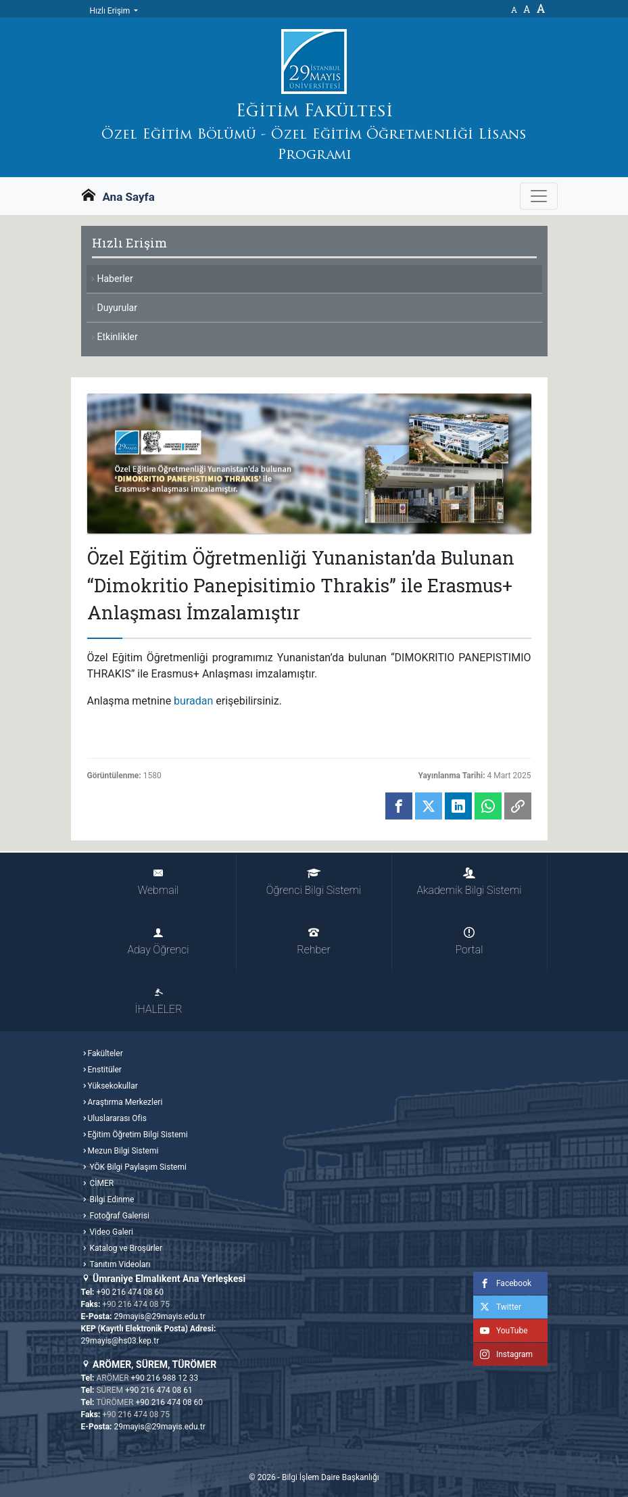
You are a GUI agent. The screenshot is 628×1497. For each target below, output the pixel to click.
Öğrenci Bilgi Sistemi (313, 882)
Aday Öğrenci (158, 941)
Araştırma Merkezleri (125, 1102)
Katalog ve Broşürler (125, 1248)
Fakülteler (105, 1053)
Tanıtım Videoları (119, 1264)
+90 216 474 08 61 (159, 1390)
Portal (469, 941)
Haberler (115, 278)
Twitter (497, 1307)
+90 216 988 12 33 (165, 1378)
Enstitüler (105, 1069)
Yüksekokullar (113, 1086)
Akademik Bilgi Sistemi (468, 882)
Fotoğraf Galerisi (118, 1215)
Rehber (313, 941)
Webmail (158, 882)
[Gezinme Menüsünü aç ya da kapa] (539, 196)
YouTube (500, 1330)
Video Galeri (110, 1232)
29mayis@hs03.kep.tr (120, 1341)
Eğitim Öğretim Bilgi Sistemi (138, 1134)
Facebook (502, 1283)
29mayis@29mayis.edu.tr (159, 1316)
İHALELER (158, 1001)
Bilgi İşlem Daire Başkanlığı (330, 1477)
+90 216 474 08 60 (130, 1292)
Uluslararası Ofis (117, 1118)
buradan (193, 700)
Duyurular (117, 307)
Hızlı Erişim (111, 11)
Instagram (503, 1354)
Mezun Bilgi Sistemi (123, 1151)
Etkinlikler (117, 336)
